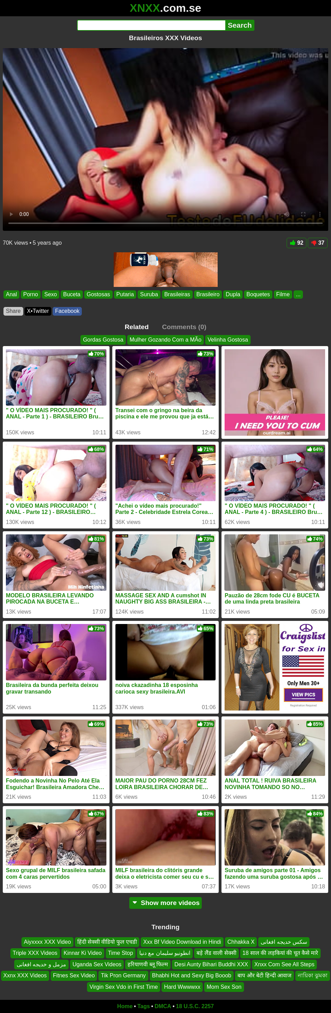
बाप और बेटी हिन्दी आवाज (264, 976)
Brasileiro (208, 294)
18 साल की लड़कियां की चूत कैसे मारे (281, 953)
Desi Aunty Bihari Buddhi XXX (211, 964)
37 (317, 243)
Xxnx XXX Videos (25, 976)
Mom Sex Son (224, 987)
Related (137, 327)
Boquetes (258, 294)
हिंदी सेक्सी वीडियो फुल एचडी (107, 942)
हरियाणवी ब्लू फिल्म (148, 964)
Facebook (67, 311)
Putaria (125, 294)
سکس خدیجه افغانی (284, 942)
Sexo (50, 294)
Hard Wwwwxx (182, 987)
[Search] (151, 25)
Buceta (71, 294)
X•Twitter (38, 311)
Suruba (149, 294)
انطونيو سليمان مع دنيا (164, 953)
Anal (11, 294)
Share (13, 311)
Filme (283, 294)
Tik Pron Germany (123, 976)
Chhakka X (240, 942)
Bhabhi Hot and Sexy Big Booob (192, 976)
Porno (30, 294)
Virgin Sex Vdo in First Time (123, 987)
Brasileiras (177, 294)
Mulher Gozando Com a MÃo (165, 340)
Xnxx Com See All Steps (284, 964)
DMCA (163, 1006)
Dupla (233, 294)
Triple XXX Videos (35, 953)
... (298, 294)
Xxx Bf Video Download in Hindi (182, 942)
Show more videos (165, 902)
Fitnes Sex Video (74, 976)
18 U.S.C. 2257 (195, 1006)
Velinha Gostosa (228, 340)
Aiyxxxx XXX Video (47, 942)
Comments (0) (184, 327)
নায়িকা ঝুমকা (313, 976)
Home (124, 1006)
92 (296, 243)
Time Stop (120, 953)
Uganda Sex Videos (96, 964)
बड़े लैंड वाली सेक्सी (216, 953)
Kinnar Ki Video (83, 953)
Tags (143, 1006)
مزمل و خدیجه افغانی (41, 964)
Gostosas (98, 294)
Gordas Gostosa (103, 340)
